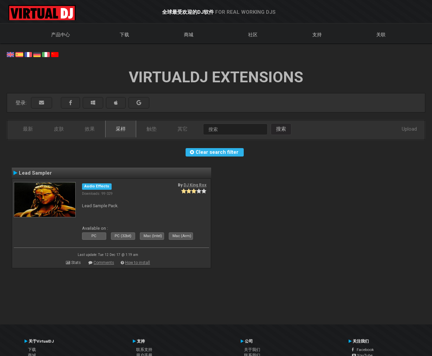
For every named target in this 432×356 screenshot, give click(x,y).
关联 (381, 34)
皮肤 (59, 129)
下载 (124, 34)
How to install (137, 262)
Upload (409, 129)
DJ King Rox (195, 185)
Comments (103, 262)
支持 (317, 34)
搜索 (281, 129)
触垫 (152, 129)
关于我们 (252, 349)
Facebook (363, 349)
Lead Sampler (35, 173)
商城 (188, 34)
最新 (28, 129)
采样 (121, 129)
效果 (90, 129)
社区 (253, 34)
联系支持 (144, 349)
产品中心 (60, 34)
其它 (183, 129)
